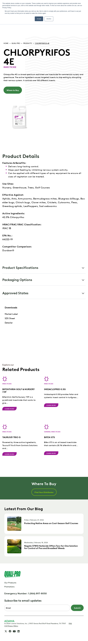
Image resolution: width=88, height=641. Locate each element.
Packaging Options (17, 279)
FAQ (70, 623)
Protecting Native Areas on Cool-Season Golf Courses (51, 523)
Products (27, 43)
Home (6, 43)
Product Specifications (20, 267)
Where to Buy (13, 90)
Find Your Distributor (44, 492)
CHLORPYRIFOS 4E (42, 43)
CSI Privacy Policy (11, 626)
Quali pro (16, 43)
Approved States (15, 292)
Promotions (9, 586)
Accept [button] (39, 19)
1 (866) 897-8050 (37, 593)
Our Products (10, 582)
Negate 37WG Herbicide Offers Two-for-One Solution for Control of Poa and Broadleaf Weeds (51, 547)
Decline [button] (49, 19)
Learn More (9, 409)
